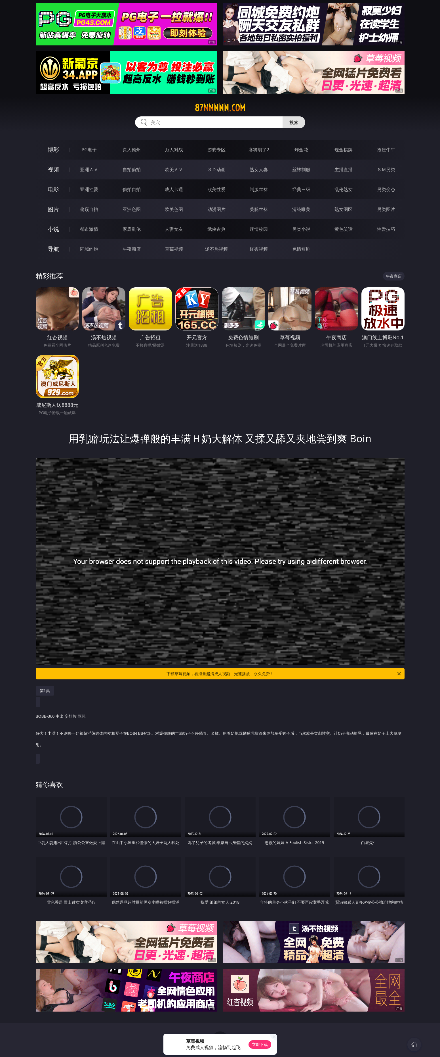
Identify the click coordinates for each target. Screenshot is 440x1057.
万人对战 (174, 149)
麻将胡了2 (259, 149)
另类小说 (301, 229)
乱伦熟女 (343, 189)
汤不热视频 (216, 249)
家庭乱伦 (132, 229)
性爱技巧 (386, 229)
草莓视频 (174, 249)
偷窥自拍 (89, 209)
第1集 (45, 690)
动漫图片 (216, 209)
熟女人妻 (259, 169)
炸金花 (301, 149)
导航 (53, 249)
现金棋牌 (343, 149)
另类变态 (386, 189)
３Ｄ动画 (216, 169)
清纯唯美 (301, 209)
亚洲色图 (132, 209)
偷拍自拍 (132, 189)
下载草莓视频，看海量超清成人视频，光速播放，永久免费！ (284, 673)
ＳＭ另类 (386, 169)
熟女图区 (343, 209)
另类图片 (386, 209)
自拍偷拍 (132, 169)
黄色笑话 (343, 229)
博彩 (53, 149)
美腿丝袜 (259, 209)
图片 (53, 209)
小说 (53, 229)
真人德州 (132, 149)
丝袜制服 (301, 169)
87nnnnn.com (220, 108)
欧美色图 (174, 209)
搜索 (293, 122)
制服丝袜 (259, 189)
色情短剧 (301, 249)
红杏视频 (259, 249)
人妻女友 (174, 229)
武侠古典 (216, 229)
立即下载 (260, 1044)
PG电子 (89, 149)
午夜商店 (132, 249)
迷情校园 (259, 229)
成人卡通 (174, 189)
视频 (53, 169)
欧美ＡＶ (174, 169)
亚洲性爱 (89, 189)
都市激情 (89, 229)
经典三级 (301, 189)
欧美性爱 (216, 189)
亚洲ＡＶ (89, 169)
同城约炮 (89, 249)
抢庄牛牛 (386, 149)
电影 (53, 189)
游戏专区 (216, 149)
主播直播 (343, 169)
